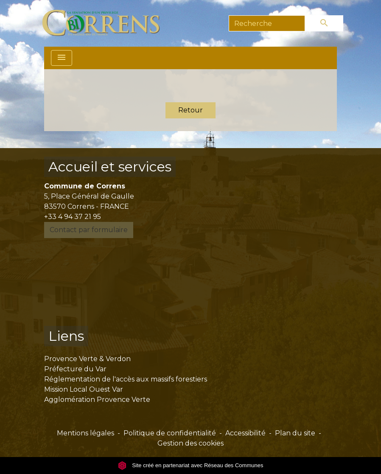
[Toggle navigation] (61, 58)
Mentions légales (85, 433)
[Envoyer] (324, 23)
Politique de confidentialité (169, 433)
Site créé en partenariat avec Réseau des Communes (190, 465)
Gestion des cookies (190, 443)
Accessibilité (245, 433)
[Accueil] (106, 23)
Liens (66, 336)
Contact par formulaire (89, 230)
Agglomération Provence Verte (97, 399)
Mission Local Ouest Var (83, 389)
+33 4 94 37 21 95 (72, 217)
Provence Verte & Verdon (87, 359)
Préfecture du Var (75, 369)
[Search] (267, 23)
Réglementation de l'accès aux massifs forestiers (125, 379)
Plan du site (295, 433)
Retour (190, 110)
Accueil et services (109, 166)
